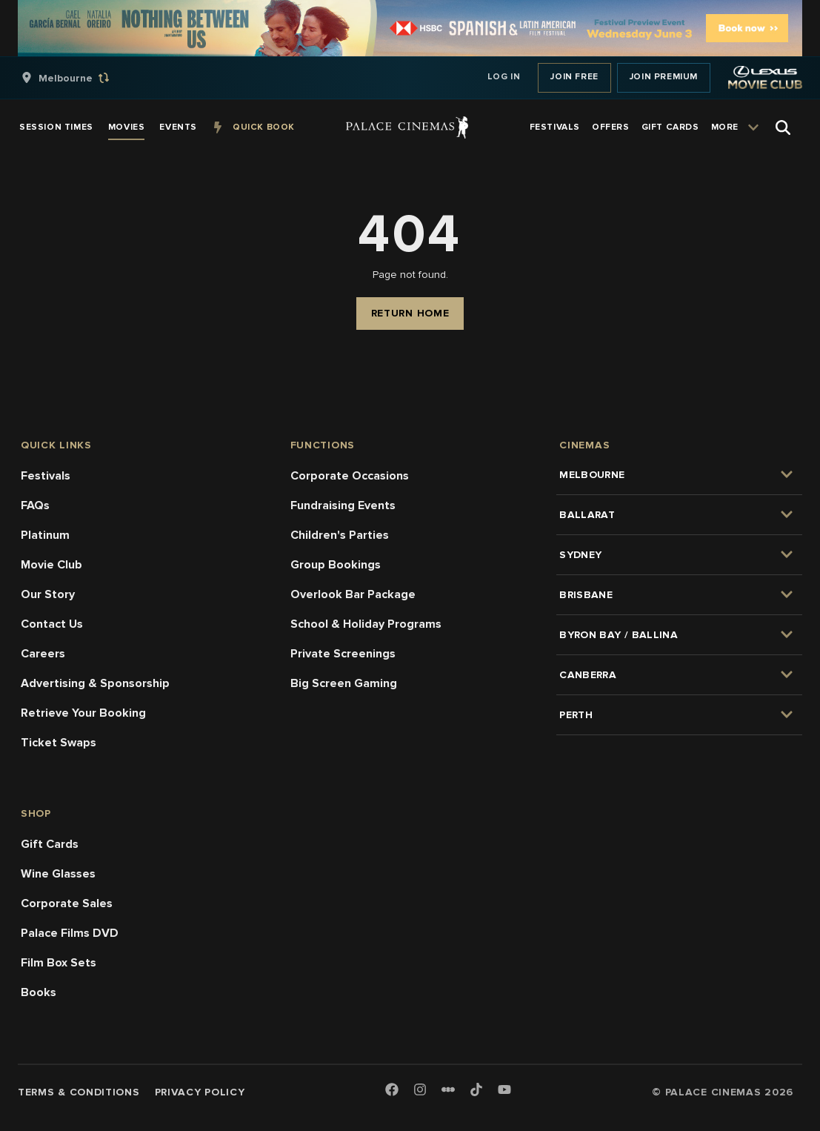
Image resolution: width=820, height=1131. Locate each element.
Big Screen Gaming (343, 683)
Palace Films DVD (70, 933)
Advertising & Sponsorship (95, 683)
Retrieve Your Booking (83, 713)
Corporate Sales (67, 903)
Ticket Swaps (58, 742)
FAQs (35, 505)
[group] (81, 78)
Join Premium (664, 76)
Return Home (410, 313)
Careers (43, 653)
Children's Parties (339, 535)
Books (38, 992)
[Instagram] (420, 1090)
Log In (504, 76)
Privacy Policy (200, 1092)
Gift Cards (50, 844)
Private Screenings (343, 653)
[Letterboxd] (448, 1089)
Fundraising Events (343, 505)
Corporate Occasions (349, 475)
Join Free (574, 76)
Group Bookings (335, 564)
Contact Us (52, 624)
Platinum (45, 535)
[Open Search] (783, 127)
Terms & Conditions (79, 1092)
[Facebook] (392, 1090)
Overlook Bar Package (353, 594)
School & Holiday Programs (365, 624)
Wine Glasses (58, 873)
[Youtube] (504, 1090)
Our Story (48, 594)
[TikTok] (476, 1089)
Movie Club (51, 564)
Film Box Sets (58, 962)
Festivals (45, 475)
